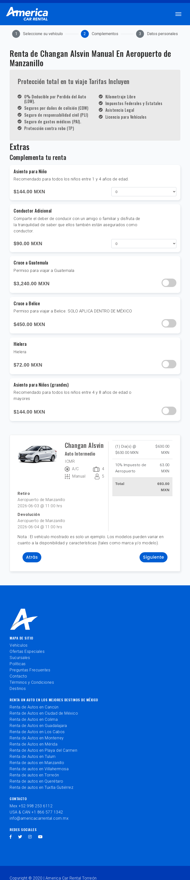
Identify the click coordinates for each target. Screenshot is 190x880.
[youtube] (40, 837)
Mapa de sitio (21, 637)
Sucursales (20, 657)
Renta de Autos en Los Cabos (37, 731)
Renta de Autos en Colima (34, 719)
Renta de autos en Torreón (34, 775)
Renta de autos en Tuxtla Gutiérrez (41, 787)
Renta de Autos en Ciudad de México (44, 713)
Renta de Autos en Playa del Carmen (43, 750)
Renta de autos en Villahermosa (39, 769)
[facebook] (11, 837)
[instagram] (30, 837)
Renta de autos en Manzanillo (37, 762)
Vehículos (19, 645)
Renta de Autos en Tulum (33, 756)
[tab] (37, 33)
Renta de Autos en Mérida (33, 744)
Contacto (18, 676)
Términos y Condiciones (32, 682)
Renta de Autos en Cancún (34, 707)
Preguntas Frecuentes (30, 670)
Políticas (18, 663)
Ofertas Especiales (27, 651)
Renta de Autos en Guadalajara (38, 725)
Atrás (32, 557)
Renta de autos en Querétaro (36, 781)
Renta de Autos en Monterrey (37, 738)
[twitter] (20, 837)
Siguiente (153, 557)
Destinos (18, 688)
